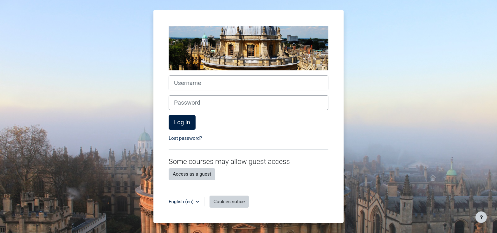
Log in (182, 122)
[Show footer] (481, 217)
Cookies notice (229, 201)
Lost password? (185, 138)
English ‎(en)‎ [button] (182, 201)
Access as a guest (192, 174)
